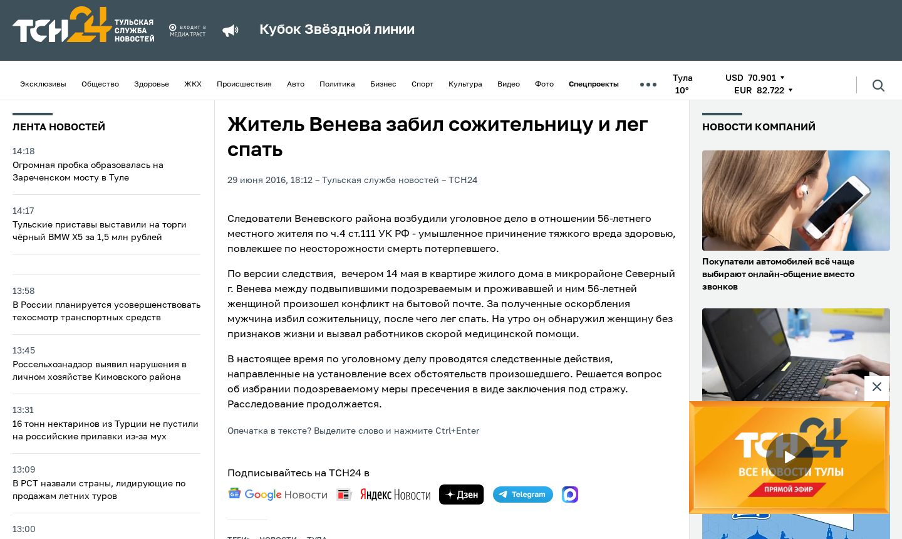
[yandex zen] (461, 494)
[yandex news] (383, 494)
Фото (544, 84)
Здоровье (151, 84)
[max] (570, 494)
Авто (295, 84)
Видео (508, 84)
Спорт (422, 84)
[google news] (277, 494)
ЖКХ (193, 84)
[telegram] (523, 494)
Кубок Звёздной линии (337, 30)
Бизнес (383, 84)
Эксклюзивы (43, 84)
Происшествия (244, 84)
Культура (465, 84)
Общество (100, 84)
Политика (337, 84)
